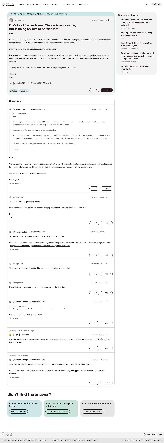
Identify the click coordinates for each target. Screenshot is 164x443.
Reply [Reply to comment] (108, 188)
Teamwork (24, 91)
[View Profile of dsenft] (15, 335)
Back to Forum (18, 411)
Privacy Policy (57, 440)
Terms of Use (71, 440)
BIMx (123, 38)
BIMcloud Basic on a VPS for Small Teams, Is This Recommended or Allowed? (136, 22)
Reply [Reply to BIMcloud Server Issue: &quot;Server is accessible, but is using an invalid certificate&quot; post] (108, 90)
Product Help (82, 4)
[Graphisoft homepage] (153, 435)
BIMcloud (13, 91)
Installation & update (128, 62)
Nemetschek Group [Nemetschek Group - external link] (154, 440)
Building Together (51, 4)
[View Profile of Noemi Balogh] (22, 109)
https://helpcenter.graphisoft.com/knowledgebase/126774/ (40, 246)
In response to (22, 331)
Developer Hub (68, 4)
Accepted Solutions (57, 411)
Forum (21, 4)
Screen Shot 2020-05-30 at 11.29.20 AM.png (31, 83)
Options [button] (111, 14)
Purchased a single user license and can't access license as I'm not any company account (137, 56)
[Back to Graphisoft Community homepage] (9, 4)
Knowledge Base (33, 4)
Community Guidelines (87, 440)
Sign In (156, 4)
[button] (92, 90)
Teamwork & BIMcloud (129, 28)
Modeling (124, 72)
